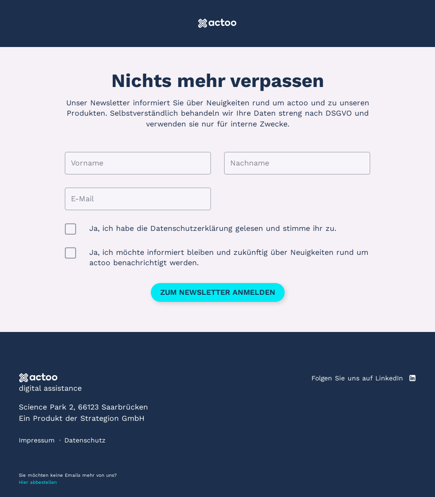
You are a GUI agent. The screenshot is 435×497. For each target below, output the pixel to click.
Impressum (36, 440)
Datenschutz (84, 440)
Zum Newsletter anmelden (217, 292)
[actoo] (217, 23)
